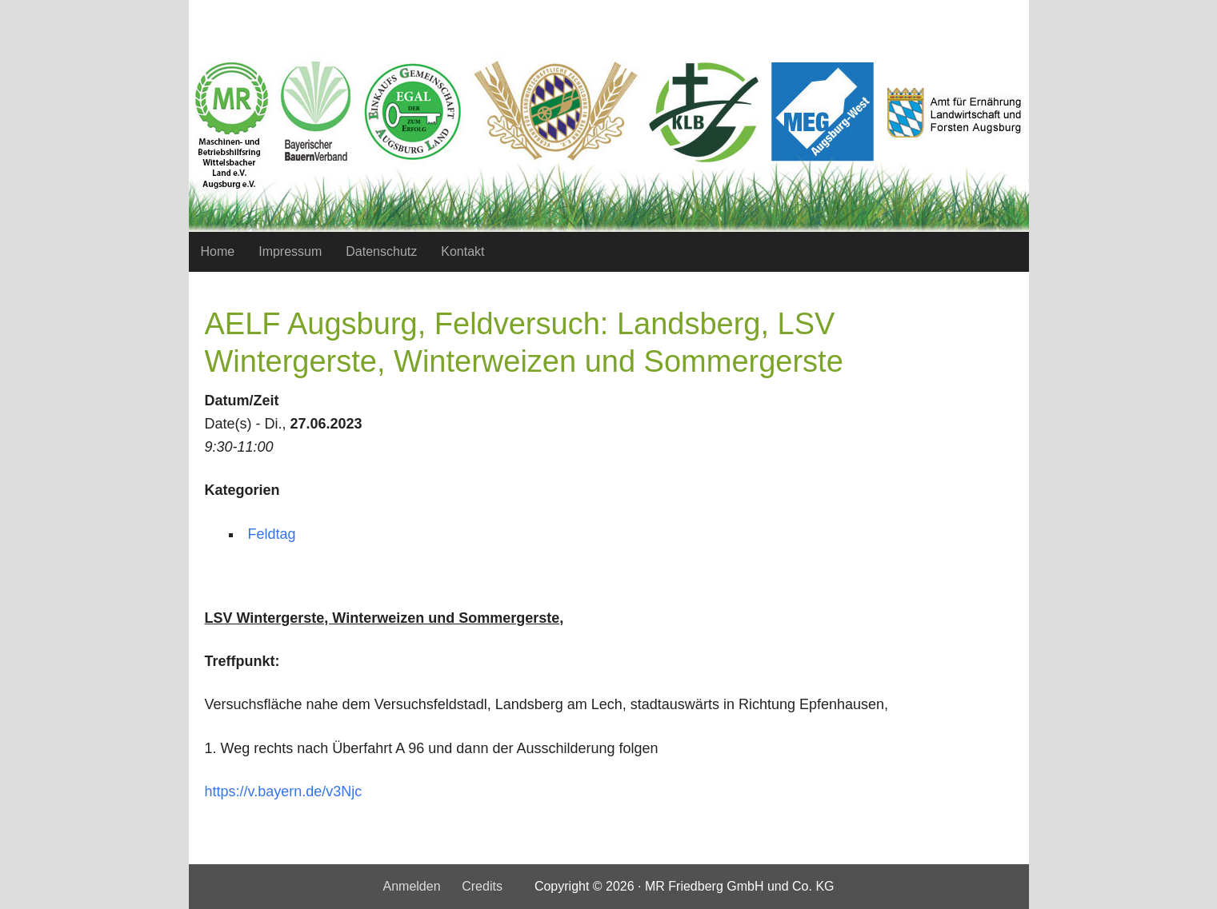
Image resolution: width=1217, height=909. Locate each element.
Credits (482, 886)
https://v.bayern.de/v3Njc (283, 791)
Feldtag (272, 534)
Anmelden (411, 886)
